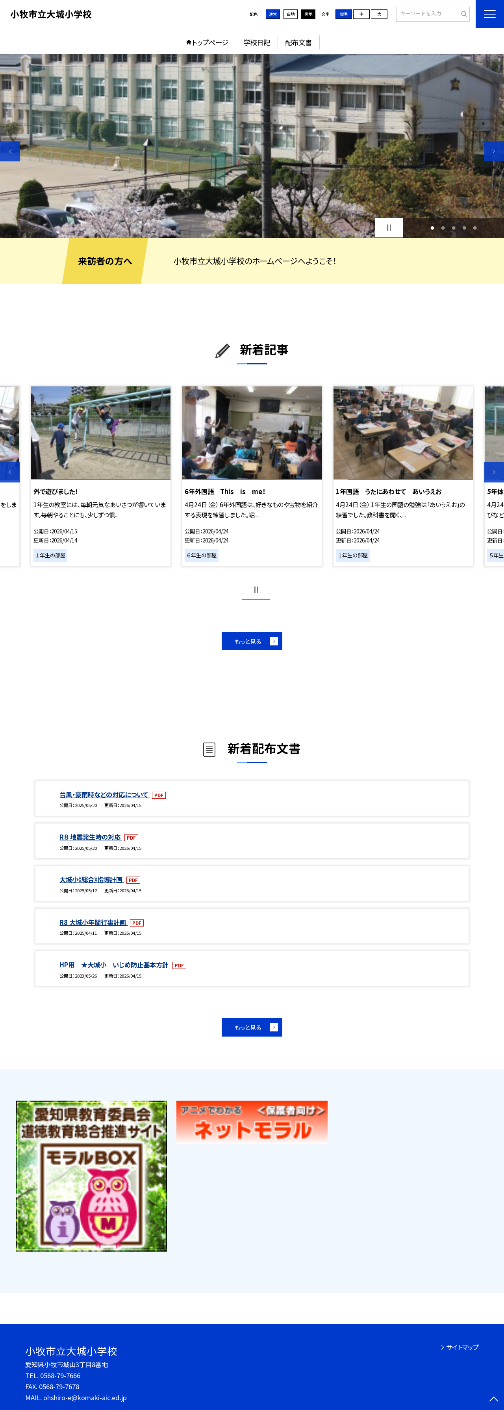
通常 (273, 14)
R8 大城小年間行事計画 (93, 922)
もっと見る (248, 641)
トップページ (210, 42)
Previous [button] (10, 151)
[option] (252, 146)
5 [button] (475, 227)
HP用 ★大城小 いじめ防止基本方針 (114, 964)
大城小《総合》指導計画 (91, 879)
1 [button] (432, 227)
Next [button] (494, 151)
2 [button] (443, 227)
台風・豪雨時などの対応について (104, 794)
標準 (344, 14)
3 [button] (454, 227)
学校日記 (256, 42)
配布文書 (298, 42)
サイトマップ (462, 1347)
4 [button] (464, 227)
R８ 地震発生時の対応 (90, 837)
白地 (291, 14)
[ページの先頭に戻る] (494, 1400)
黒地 (308, 14)
